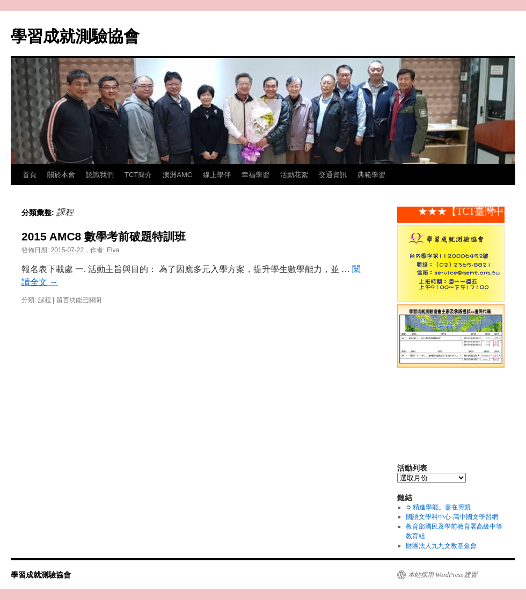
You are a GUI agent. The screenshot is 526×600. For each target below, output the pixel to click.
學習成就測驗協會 (75, 36)
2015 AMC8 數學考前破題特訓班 (103, 236)
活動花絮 (294, 175)
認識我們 (100, 175)
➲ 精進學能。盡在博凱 (438, 507)
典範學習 (371, 175)
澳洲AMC (177, 175)
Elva (113, 250)
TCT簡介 (138, 175)
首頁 (29, 175)
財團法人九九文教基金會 (441, 546)
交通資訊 (333, 175)
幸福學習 (255, 175)
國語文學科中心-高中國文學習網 (452, 517)
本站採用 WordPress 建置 (442, 575)
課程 (44, 300)
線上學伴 (217, 175)
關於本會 (61, 175)
